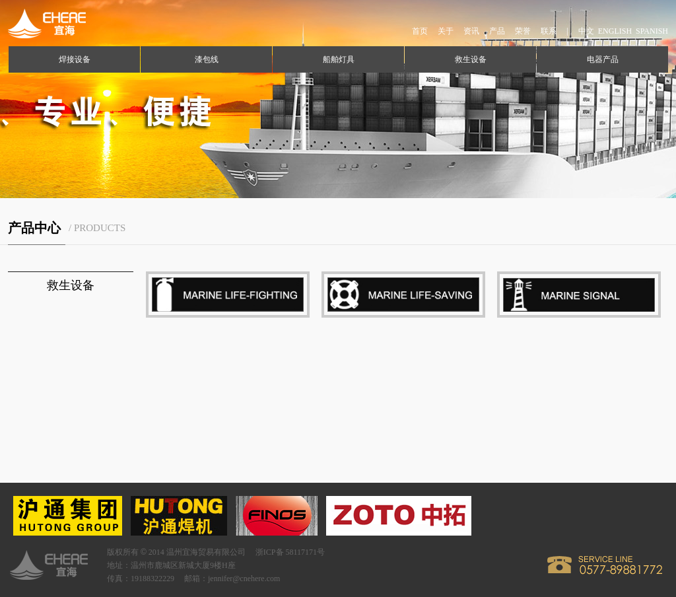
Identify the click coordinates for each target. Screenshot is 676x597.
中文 (586, 31)
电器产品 (603, 59)
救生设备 (471, 59)
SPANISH (652, 31)
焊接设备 (74, 59)
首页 (420, 31)
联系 (549, 31)
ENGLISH (615, 31)
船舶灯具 (339, 59)
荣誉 (523, 31)
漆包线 (207, 59)
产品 (497, 31)
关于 (446, 31)
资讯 (471, 31)
